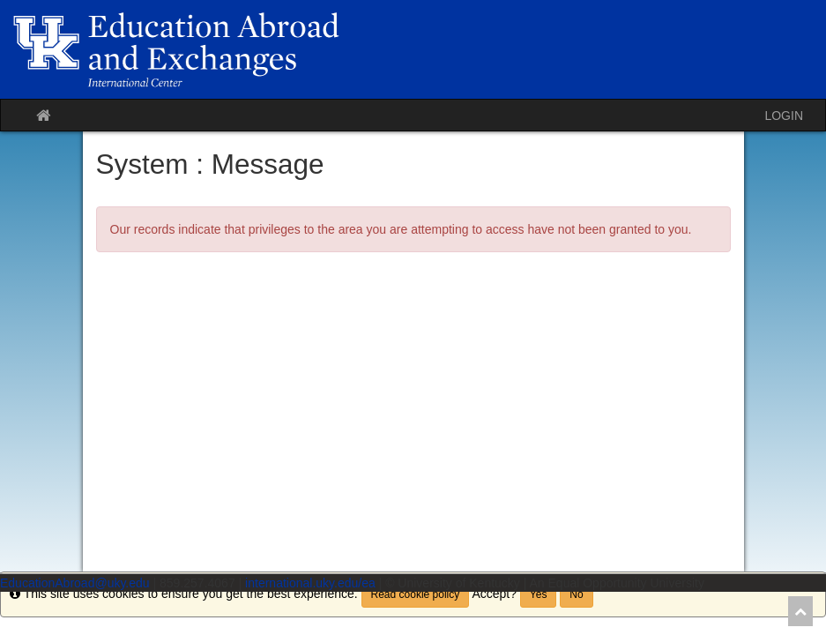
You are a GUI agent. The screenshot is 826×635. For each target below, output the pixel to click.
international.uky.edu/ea (310, 583)
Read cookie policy (415, 594)
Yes (538, 594)
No (576, 594)
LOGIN (783, 115)
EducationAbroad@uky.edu (75, 583)
